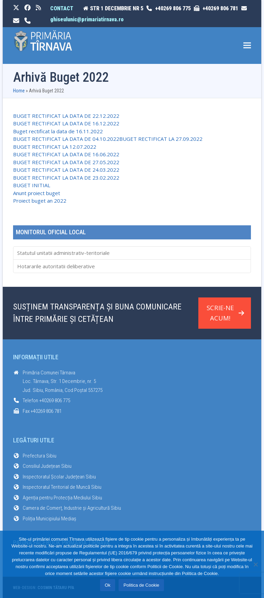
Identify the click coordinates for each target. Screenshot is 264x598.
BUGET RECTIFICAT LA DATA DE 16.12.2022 (66, 123)
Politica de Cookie (141, 585)
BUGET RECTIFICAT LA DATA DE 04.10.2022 (66, 138)
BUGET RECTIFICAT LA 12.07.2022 (54, 146)
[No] (255, 564)
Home (19, 90)
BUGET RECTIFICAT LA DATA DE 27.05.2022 (66, 162)
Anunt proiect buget (36, 193)
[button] (247, 45)
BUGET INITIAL (31, 185)
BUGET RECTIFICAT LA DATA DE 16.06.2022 (66, 154)
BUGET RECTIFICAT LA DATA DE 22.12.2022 (66, 115)
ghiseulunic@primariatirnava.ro (87, 19)
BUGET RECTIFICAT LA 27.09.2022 (160, 138)
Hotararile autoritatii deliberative (56, 266)
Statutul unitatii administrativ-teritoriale (63, 252)
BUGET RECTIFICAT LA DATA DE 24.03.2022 (66, 169)
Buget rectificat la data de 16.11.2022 (58, 131)
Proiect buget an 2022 (39, 200)
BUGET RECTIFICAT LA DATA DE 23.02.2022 (66, 177)
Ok (108, 585)
